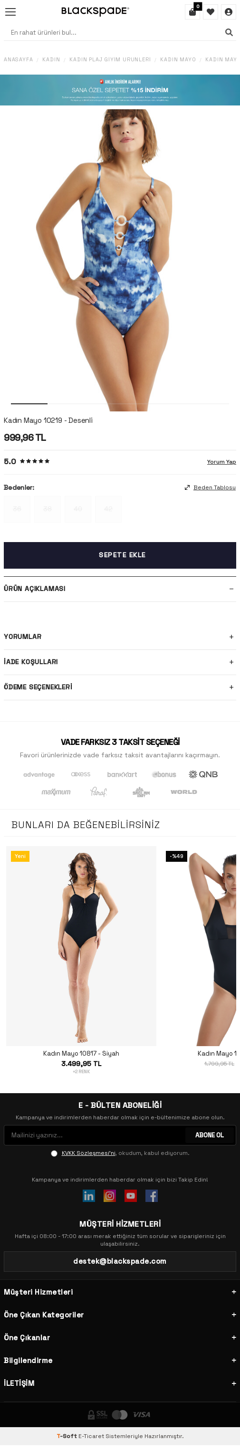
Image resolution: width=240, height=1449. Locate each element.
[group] (120, 260)
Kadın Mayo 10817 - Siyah (81, 1054)
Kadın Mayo (178, 59)
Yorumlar (120, 637)
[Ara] (229, 32)
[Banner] (120, 90)
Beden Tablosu (210, 487)
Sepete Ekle (122, 555)
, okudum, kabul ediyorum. (120, 1153)
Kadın (51, 59)
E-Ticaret (91, 1436)
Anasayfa (18, 59)
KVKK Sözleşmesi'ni (88, 1153)
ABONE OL (209, 1135)
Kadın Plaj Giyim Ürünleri (110, 59)
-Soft (67, 1436)
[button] (29, 403)
